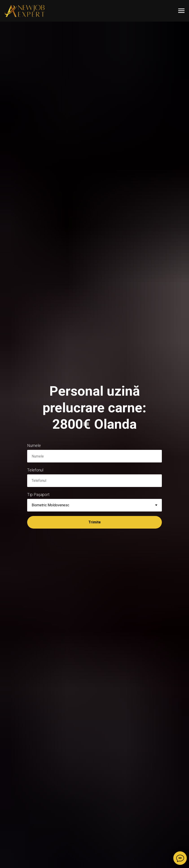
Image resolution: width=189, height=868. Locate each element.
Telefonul (35, 470)
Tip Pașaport (38, 494)
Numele (34, 445)
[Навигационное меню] (181, 11)
